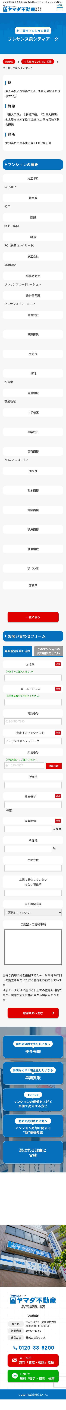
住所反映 (54, 766)
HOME (9, 61)
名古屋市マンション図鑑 (38, 61)
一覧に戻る (33, 617)
